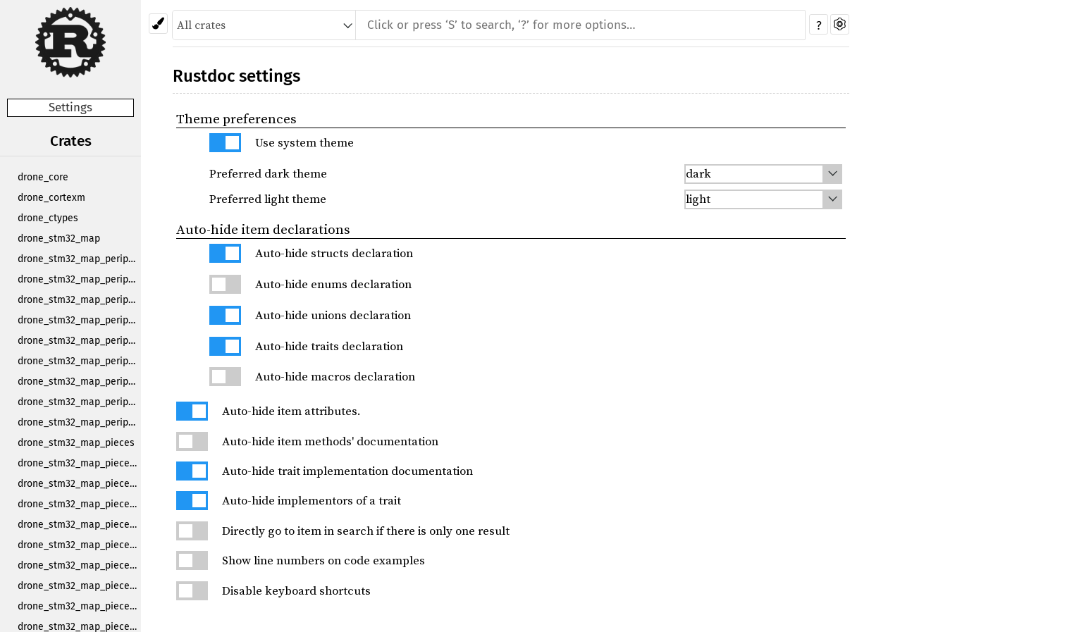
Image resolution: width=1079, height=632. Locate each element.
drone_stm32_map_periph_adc (79, 259)
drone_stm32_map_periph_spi (79, 382)
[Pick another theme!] (158, 23)
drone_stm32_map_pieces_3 (79, 565)
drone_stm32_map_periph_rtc (79, 361)
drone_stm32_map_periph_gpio (79, 320)
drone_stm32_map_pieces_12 (79, 525)
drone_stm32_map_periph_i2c (79, 341)
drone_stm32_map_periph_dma (79, 279)
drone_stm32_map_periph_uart (79, 422)
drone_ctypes (48, 218)
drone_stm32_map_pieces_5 (79, 606)
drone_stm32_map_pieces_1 (79, 463)
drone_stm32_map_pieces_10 (79, 484)
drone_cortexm (51, 198)
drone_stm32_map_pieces (76, 443)
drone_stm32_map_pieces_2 (79, 545)
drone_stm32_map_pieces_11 (79, 504)
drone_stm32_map (59, 238)
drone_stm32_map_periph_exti (79, 300)
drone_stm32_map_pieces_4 (79, 586)
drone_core (43, 177)
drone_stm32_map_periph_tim (79, 402)
